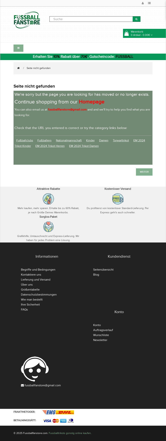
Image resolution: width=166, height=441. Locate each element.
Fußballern (44, 140)
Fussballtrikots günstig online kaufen (70, 433)
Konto (97, 325)
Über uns (27, 284)
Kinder (90, 140)
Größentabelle (30, 289)
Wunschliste (101, 335)
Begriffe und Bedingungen (38, 270)
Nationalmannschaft (69, 140)
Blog (96, 275)
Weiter (144, 171)
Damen (103, 140)
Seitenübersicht (103, 270)
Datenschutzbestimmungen (39, 294)
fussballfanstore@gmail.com (43, 385)
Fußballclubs (24, 140)
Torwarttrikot (121, 140)
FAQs (24, 309)
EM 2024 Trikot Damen (84, 146)
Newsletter (100, 340)
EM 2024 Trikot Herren (50, 146)
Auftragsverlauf (103, 330)
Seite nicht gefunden (39, 68)
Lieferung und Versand (35, 279)
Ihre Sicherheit (30, 304)
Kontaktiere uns (31, 275)
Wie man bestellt (32, 299)
